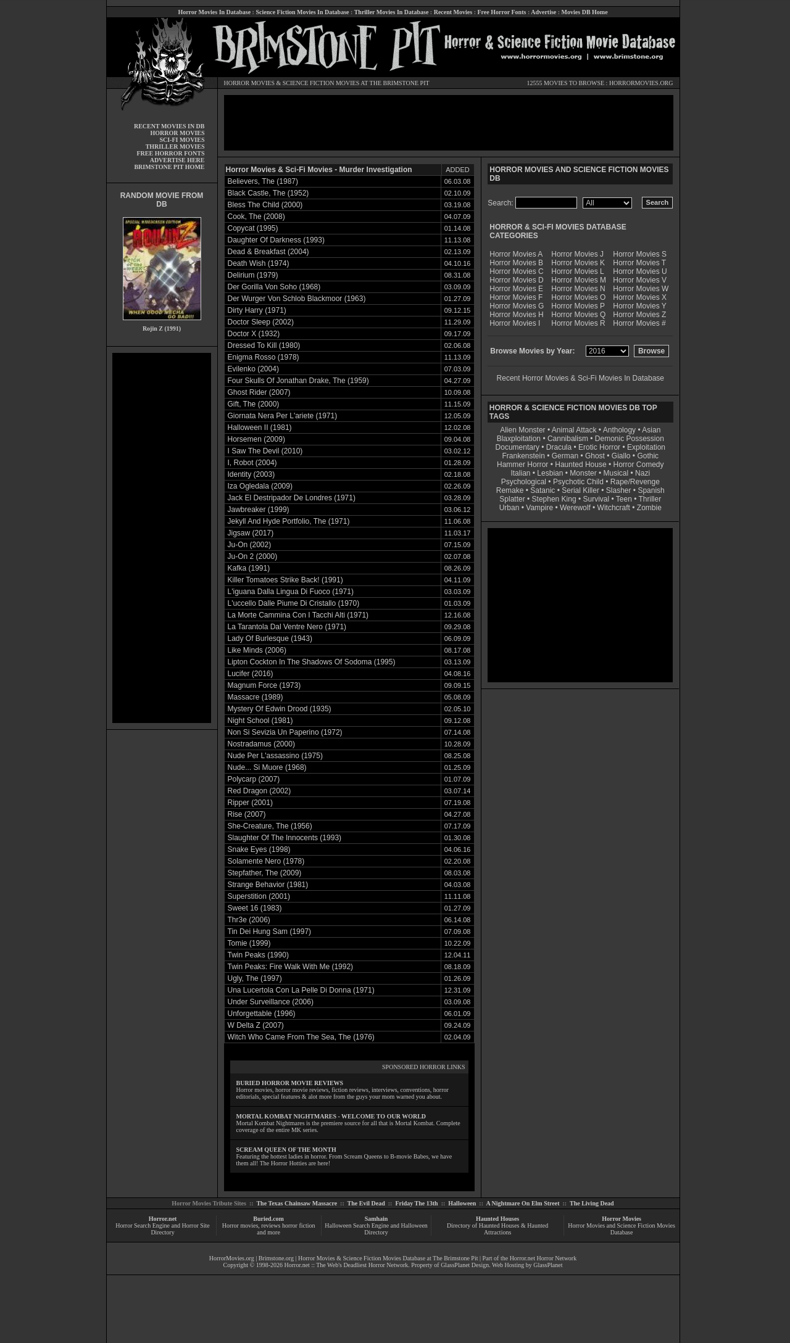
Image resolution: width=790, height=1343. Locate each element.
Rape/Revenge (635, 481)
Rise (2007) (247, 814)
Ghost (595, 456)
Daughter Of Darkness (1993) (276, 240)
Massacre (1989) (255, 697)
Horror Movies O (578, 297)
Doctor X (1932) (254, 333)
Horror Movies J (577, 254)
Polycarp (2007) (254, 779)
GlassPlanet (547, 1265)
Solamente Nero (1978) (266, 861)
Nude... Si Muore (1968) (267, 767)
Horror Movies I (514, 323)
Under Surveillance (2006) (271, 1002)
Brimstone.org (276, 1258)
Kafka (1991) (249, 568)
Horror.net (163, 1218)
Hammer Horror (522, 464)
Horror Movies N (578, 288)
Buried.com (268, 1218)
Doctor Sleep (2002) (261, 322)
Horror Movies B (516, 262)
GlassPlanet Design (465, 1265)
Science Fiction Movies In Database (302, 12)
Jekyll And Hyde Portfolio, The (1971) (289, 521)
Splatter (512, 499)
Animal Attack (574, 430)
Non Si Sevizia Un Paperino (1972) (285, 732)
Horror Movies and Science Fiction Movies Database (621, 1229)
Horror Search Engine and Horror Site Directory (162, 1229)
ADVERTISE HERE (177, 160)
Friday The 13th (416, 1203)
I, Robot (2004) (252, 462)
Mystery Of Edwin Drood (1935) (279, 709)
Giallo (621, 456)
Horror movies (240, 1225)
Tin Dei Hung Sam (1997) (270, 931)
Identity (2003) (251, 474)
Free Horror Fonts (502, 12)
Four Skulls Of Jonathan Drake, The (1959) (298, 380)
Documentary (517, 447)
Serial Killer (580, 490)
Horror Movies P (578, 306)
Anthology (619, 430)
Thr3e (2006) (249, 919)
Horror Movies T (639, 262)
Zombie (649, 507)
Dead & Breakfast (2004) (268, 251)
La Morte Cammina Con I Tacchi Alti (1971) (298, 615)
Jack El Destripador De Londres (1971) (292, 498)
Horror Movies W (640, 288)
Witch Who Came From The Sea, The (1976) (301, 1037)
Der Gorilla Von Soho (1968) (274, 287)
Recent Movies (453, 12)
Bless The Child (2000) (265, 204)
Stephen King (554, 499)
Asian (651, 430)
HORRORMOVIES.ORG (641, 83)
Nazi (642, 473)
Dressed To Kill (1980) (264, 345)
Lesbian (551, 473)
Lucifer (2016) (250, 673)
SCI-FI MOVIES (181, 139)
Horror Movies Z (639, 314)
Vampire (539, 507)
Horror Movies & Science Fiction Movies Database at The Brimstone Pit (388, 1258)
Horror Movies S (640, 254)
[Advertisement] (161, 538)
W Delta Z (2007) (256, 1025)
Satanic (542, 490)
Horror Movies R (578, 323)
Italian (520, 473)
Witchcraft (613, 507)
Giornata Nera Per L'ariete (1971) (283, 415)
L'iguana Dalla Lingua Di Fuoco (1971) (291, 591)
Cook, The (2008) (256, 216)
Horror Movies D (516, 280)
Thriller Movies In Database (391, 12)
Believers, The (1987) (263, 181)
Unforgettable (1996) (262, 1013)
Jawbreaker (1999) (258, 509)
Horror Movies (621, 1218)
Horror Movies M (578, 280)
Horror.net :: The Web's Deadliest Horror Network (347, 1265)
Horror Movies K (578, 262)
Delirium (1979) (253, 275)
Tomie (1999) (249, 943)
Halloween (462, 1203)
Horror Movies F (516, 297)
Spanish (651, 490)
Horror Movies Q (578, 314)
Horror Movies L (577, 271)
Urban (509, 507)
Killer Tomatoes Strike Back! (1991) (285, 580)
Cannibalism (567, 438)
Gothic (648, 456)
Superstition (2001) (259, 896)
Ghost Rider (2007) (259, 392)
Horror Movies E (516, 288)
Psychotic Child (578, 481)
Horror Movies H (516, 314)
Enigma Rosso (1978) (263, 357)
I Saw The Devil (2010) (265, 451)
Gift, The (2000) (254, 404)
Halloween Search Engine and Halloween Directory (376, 1229)
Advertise (543, 12)
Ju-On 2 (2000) (253, 556)
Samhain (376, 1218)
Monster (583, 473)
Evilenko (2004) (253, 369)
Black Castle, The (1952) (268, 193)
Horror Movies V (640, 280)
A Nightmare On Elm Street (522, 1203)
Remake (510, 490)
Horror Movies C (516, 271)
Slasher (618, 490)
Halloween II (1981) (260, 427)
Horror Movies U (640, 271)
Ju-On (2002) (250, 544)
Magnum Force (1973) (264, 685)
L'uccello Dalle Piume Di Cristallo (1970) (294, 603)
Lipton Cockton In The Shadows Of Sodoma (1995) (312, 662)
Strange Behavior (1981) (268, 884)
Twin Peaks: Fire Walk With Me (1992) (291, 966)
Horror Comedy (638, 464)
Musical (616, 473)
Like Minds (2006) (257, 650)
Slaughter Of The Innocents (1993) (285, 837)
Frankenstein (523, 456)
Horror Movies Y (639, 306)
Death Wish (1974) (258, 263)
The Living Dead (592, 1203)
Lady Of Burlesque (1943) (270, 638)
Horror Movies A (516, 254)
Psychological (523, 481)
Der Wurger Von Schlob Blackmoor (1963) (297, 298)
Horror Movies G (516, 306)
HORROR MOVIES (249, 83)
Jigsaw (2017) (251, 533)
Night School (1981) (260, 720)
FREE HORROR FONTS (170, 153)
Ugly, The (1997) (255, 978)
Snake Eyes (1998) (259, 849)
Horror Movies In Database (214, 12)
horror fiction (298, 1225)
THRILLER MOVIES (175, 146)
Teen (624, 499)
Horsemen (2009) (256, 439)
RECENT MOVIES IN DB (169, 126)
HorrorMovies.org (231, 1258)
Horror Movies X (640, 297)
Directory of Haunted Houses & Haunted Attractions (497, 1229)
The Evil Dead (366, 1203)
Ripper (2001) (250, 802)
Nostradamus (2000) (261, 744)
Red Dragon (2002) (259, 791)
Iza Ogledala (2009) (260, 486)
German (565, 456)
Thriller (650, 499)
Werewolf (575, 507)
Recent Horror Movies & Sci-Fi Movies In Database (580, 378)
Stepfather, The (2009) (265, 873)
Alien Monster (522, 430)
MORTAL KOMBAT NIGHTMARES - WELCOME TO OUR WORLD (331, 1116)
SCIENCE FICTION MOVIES (321, 83)
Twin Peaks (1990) (258, 955)
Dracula (559, 447)
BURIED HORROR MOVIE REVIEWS (290, 1083)
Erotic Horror (599, 447)
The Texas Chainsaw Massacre (296, 1203)
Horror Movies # (639, 323)
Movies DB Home (585, 12)
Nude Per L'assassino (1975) (275, 755)
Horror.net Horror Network (543, 1258)
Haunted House (580, 464)
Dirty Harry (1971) (257, 310)
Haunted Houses (497, 1218)
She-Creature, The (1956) (270, 826)
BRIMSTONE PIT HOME (169, 166)
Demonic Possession (629, 438)
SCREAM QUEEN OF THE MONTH (286, 1149)
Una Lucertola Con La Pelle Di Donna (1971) (301, 990)
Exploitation (646, 447)
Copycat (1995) (253, 228)
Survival (596, 499)
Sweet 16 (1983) (255, 908)
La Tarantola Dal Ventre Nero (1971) (287, 626)
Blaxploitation (519, 438)
